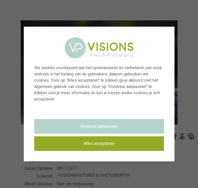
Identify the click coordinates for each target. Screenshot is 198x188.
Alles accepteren (99, 143)
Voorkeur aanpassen (99, 126)
